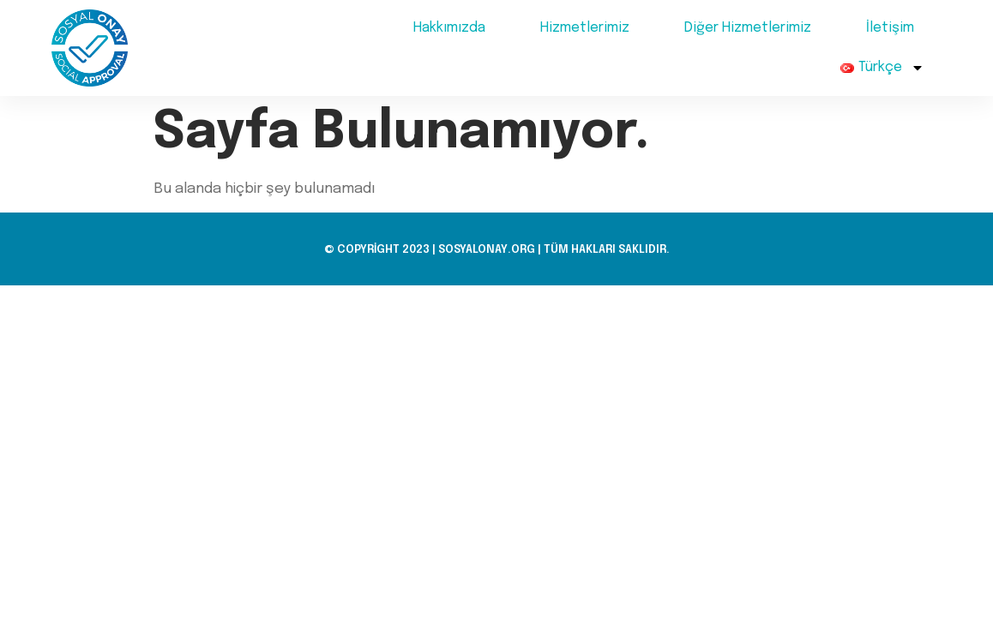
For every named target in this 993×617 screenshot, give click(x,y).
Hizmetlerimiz (584, 28)
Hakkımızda (449, 28)
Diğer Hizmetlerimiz (747, 28)
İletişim (890, 28)
